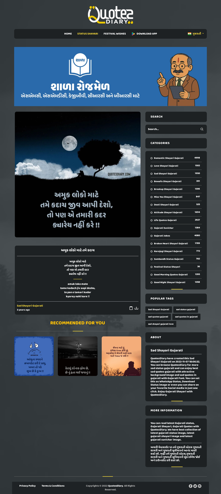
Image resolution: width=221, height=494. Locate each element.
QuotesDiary (115, 486)
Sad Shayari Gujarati (30, 306)
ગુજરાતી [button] (195, 34)
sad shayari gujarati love (161, 324)
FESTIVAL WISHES (115, 34)
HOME (68, 34)
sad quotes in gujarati (186, 317)
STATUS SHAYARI (87, 34)
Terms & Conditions (53, 486)
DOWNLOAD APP (144, 34)
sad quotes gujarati (158, 317)
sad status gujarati (185, 309)
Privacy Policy (27, 486)
